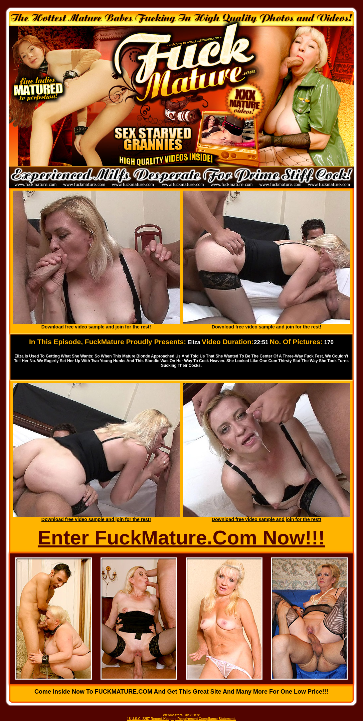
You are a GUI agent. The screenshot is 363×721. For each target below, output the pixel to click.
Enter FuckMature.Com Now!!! (181, 537)
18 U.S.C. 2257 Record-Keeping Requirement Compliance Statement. (181, 719)
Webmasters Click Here (181, 715)
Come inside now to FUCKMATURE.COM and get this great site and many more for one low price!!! (181, 691)
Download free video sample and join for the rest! (96, 326)
